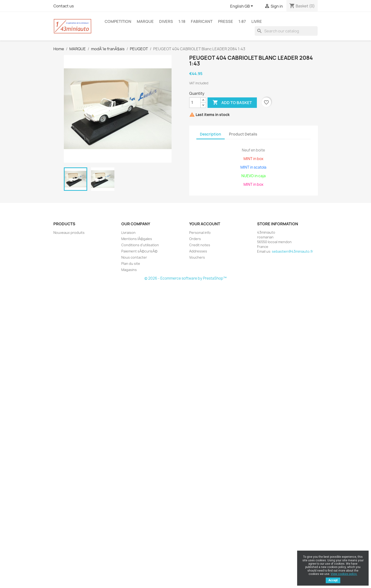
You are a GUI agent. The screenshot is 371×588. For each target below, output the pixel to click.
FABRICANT (202, 21)
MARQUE (145, 21)
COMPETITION (118, 21)
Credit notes (199, 245)
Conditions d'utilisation (140, 245)
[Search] (286, 31)
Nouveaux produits (69, 232)
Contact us (63, 6)
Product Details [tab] (243, 134)
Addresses (198, 251)
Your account (204, 223)
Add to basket (232, 103)
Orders (195, 238)
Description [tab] (210, 134)
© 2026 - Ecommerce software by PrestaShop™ (185, 278)
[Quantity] (195, 102)
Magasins (129, 269)
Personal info (200, 232)
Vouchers (197, 257)
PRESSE (225, 21)
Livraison (128, 232)
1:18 (181, 21)
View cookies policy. (344, 574)
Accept (333, 580)
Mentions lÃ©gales (136, 238)
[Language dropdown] (242, 6)
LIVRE (256, 21)
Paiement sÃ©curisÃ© (139, 251)
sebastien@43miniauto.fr (292, 251)
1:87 (242, 21)
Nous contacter (134, 257)
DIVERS (166, 21)
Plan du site (130, 263)
